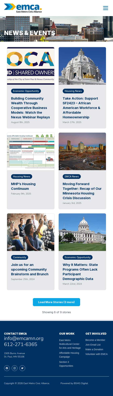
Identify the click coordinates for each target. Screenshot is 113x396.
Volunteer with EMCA (97, 354)
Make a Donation (94, 349)
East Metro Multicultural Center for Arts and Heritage (70, 344)
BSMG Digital (81, 383)
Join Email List (93, 344)
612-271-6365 (20, 344)
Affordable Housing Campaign (69, 355)
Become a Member (95, 340)
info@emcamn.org (23, 338)
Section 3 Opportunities (66, 364)
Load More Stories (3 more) (56, 302)
